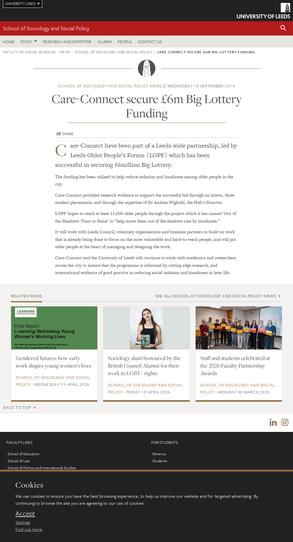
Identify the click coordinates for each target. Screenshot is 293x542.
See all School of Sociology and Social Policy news (215, 296)
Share (67, 134)
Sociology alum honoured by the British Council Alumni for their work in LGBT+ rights (144, 365)
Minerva (159, 454)
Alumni (104, 41)
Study (26, 41)
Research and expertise (67, 41)
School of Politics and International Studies (42, 468)
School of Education (23, 454)
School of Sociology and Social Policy (46, 28)
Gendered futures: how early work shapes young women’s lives (53, 361)
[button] (283, 28)
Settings (22, 522)
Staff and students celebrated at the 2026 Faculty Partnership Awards (235, 365)
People (124, 41)
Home (9, 41)
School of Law (19, 461)
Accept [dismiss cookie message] (25, 513)
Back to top (17, 407)
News (65, 51)
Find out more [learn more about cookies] (28, 529)
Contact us (150, 41)
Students (159, 461)
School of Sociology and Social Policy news (110, 86)
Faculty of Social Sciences (29, 51)
